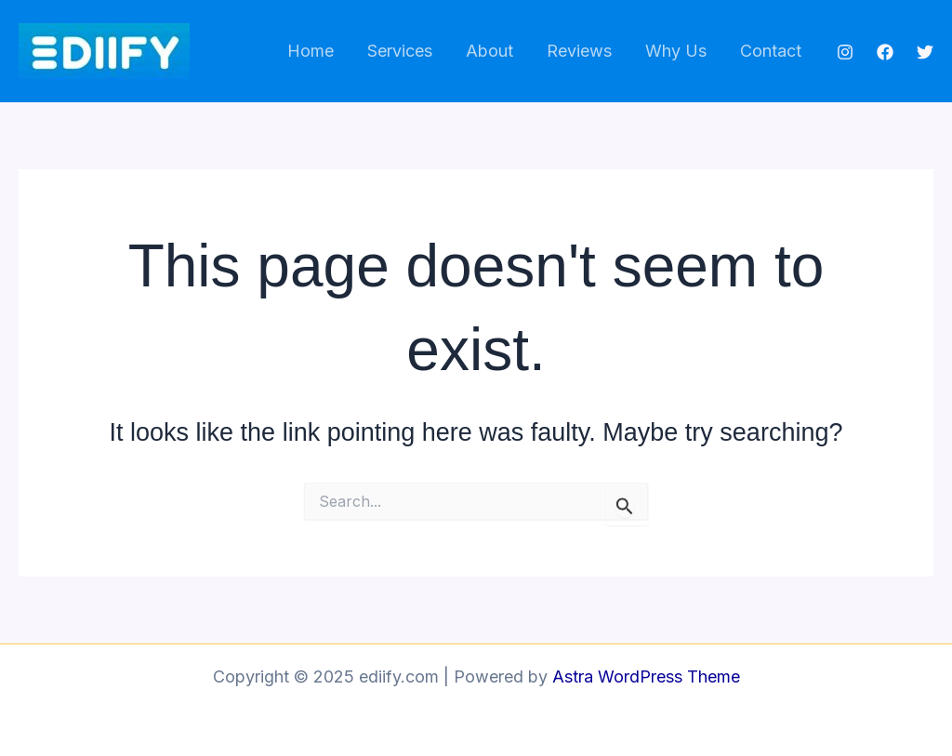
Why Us (676, 50)
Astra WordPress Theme (646, 676)
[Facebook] (885, 52)
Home (310, 50)
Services (399, 50)
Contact (770, 50)
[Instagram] (845, 52)
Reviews (579, 50)
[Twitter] (925, 52)
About (489, 50)
